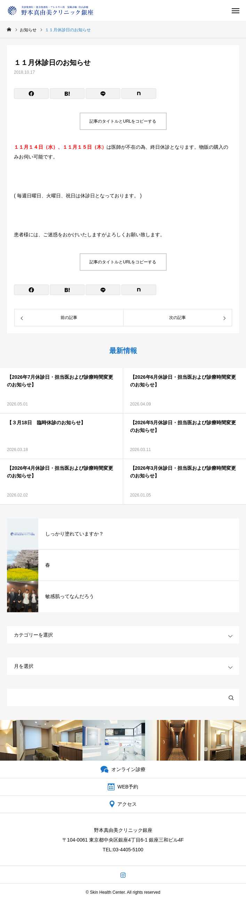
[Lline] (103, 93)
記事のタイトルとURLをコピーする (122, 121)
